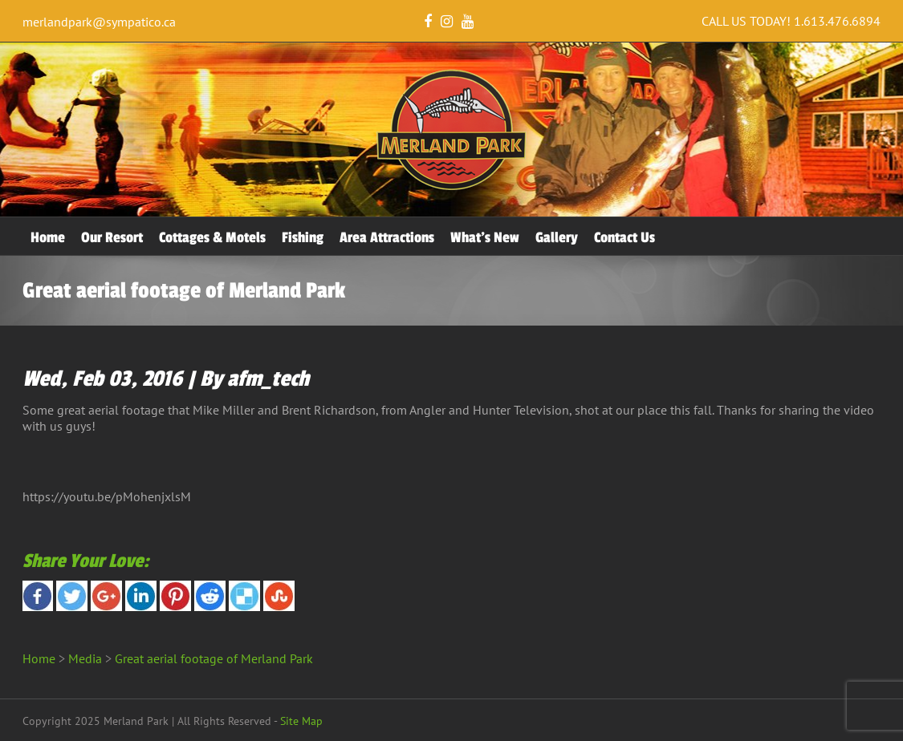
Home (48, 237)
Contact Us (624, 237)
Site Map (301, 721)
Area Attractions (387, 237)
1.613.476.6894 (837, 21)
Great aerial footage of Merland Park (214, 658)
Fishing (302, 237)
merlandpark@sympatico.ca (99, 22)
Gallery (556, 237)
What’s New (484, 237)
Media (85, 658)
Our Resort (112, 237)
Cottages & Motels (212, 237)
